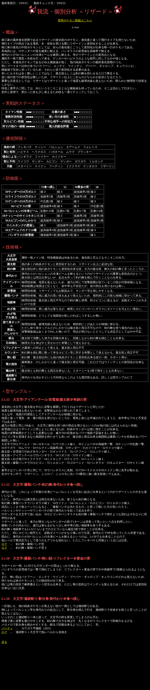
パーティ (7, 628)
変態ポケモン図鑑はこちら (75, 20)
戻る (4, 642)
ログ (4, 544)
